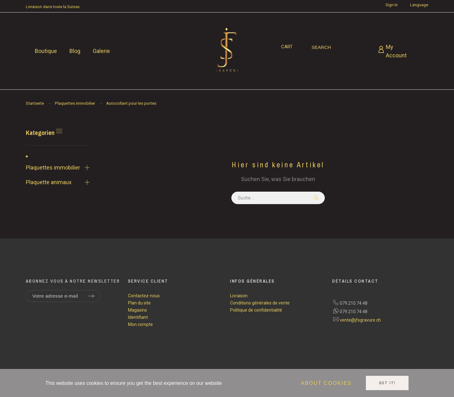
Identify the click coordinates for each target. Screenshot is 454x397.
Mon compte (140, 324)
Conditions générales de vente (260, 302)
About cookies (326, 383)
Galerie (101, 51)
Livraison (239, 295)
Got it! (387, 382)
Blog (74, 51)
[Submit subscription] (91, 296)
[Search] (321, 47)
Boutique (46, 51)
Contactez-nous (144, 295)
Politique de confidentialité (256, 310)
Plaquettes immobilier (53, 167)
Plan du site (139, 302)
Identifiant (138, 317)
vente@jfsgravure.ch (360, 320)
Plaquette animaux (49, 182)
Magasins (137, 310)
